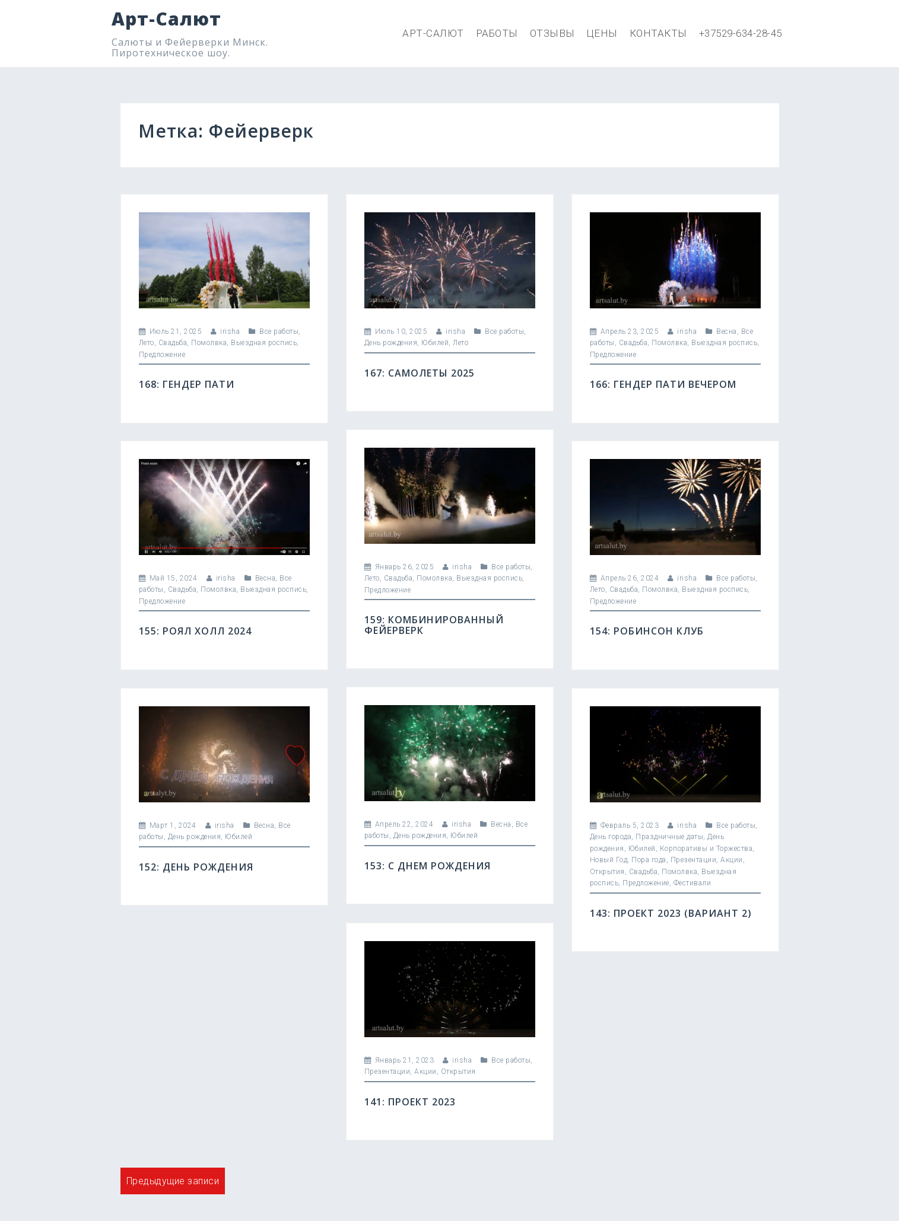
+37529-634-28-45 (740, 33)
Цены (602, 33)
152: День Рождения (196, 866)
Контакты (658, 33)
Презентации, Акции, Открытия (420, 1071)
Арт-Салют (166, 19)
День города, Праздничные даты (647, 837)
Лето (146, 343)
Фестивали (692, 883)
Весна (726, 331)
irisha (230, 331)
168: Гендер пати (186, 384)
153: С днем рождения (427, 865)
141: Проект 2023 (410, 1101)
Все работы (278, 331)
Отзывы (552, 33)
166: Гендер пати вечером (663, 384)
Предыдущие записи (173, 1181)
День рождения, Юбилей (406, 343)
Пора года (648, 860)
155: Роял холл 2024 (195, 630)
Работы (497, 33)
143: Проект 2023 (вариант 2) (671, 913)
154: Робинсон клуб (647, 630)
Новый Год (609, 860)
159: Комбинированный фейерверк (434, 625)
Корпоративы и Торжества (706, 848)
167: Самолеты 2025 (419, 373)
